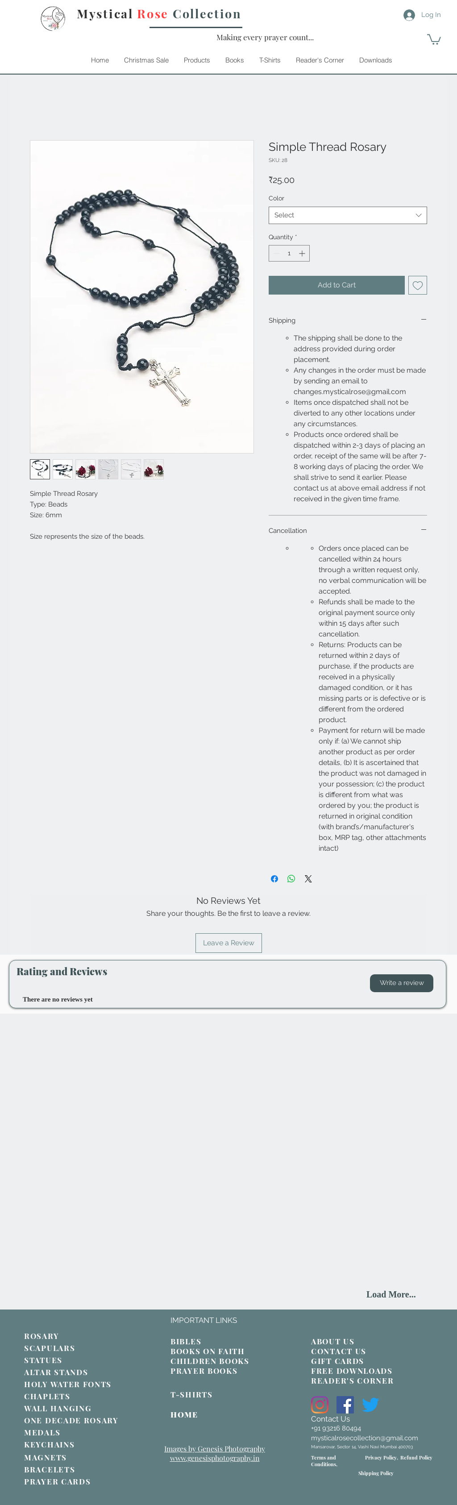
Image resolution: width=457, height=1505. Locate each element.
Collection (207, 13)
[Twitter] (370, 1405)
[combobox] (348, 215)
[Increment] (302, 253)
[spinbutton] (289, 253)
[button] (401, 983)
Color (276, 198)
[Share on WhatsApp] (291, 878)
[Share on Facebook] (274, 878)
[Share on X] (308, 878)
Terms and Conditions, (324, 1461)
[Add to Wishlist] (417, 285)
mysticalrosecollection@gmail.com (364, 1438)
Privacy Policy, (381, 1457)
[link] (434, 39)
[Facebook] (345, 1405)
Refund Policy (416, 1457)
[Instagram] (319, 1405)
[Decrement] (275, 253)
